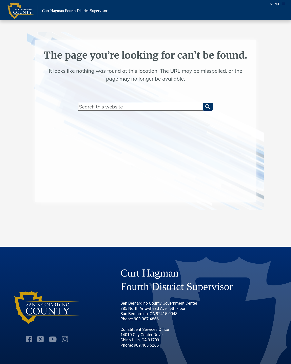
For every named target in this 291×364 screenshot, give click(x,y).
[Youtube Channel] (53, 339)
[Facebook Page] (29, 339)
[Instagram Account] (65, 339)
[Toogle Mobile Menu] (277, 3)
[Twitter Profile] (40, 339)
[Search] (140, 107)
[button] (208, 107)
